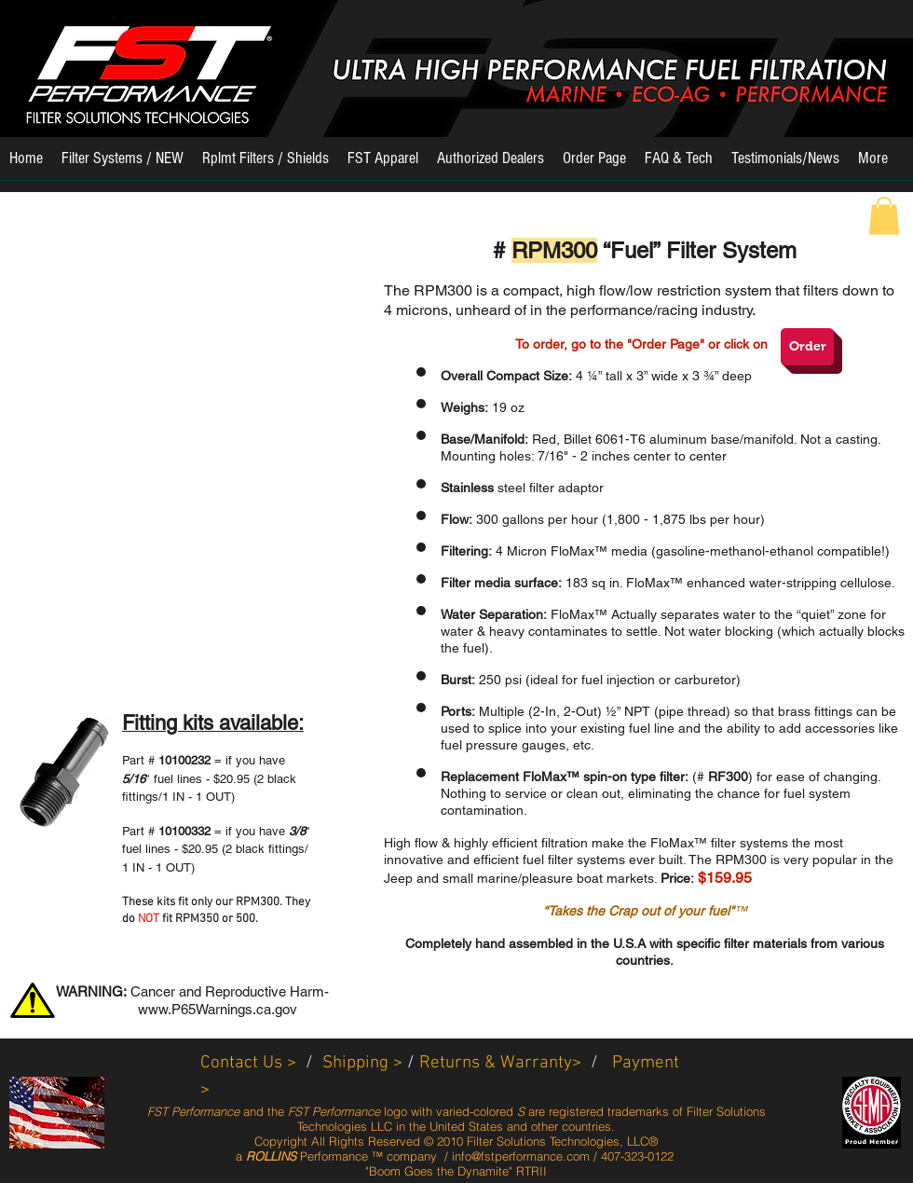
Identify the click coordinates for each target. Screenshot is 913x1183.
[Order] (807, 346)
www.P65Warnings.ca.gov (217, 1009)
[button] (122, 164)
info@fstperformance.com (521, 1156)
